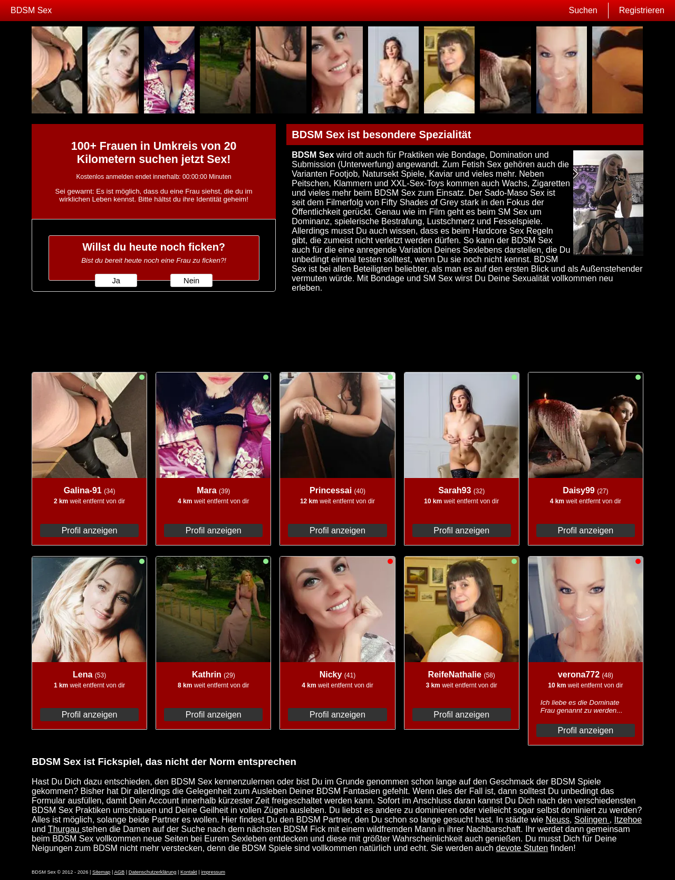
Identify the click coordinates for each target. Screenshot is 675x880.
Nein (191, 280)
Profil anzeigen (90, 530)
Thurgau (65, 829)
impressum (213, 872)
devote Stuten (522, 848)
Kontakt (188, 872)
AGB (119, 872)
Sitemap (101, 872)
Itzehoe (628, 819)
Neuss (558, 819)
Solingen (592, 819)
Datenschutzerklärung (153, 872)
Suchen (582, 10)
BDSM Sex (31, 10)
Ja (116, 280)
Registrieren (641, 10)
